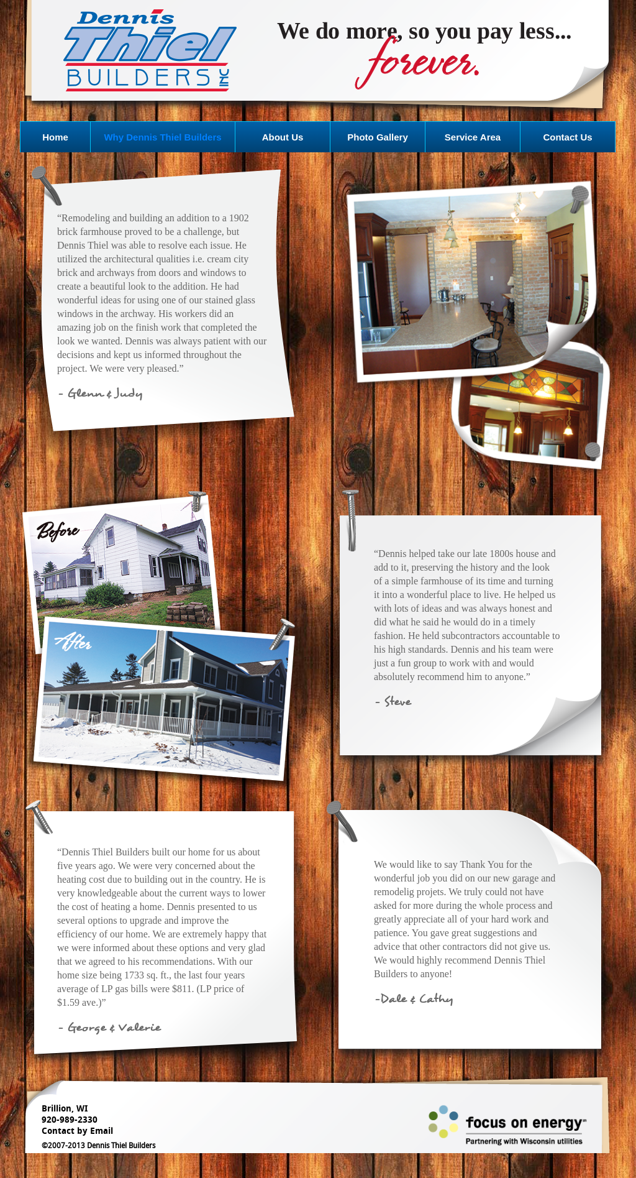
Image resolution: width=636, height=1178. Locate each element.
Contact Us (567, 137)
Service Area (473, 137)
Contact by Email (77, 1131)
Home (55, 137)
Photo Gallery (377, 137)
